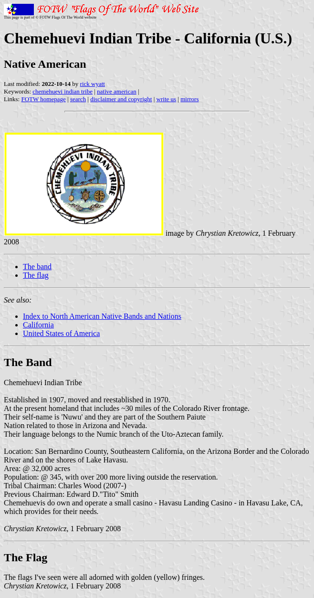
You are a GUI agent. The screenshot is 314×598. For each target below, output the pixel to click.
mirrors (189, 99)
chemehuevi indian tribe (62, 91)
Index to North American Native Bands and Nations (102, 316)
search (78, 99)
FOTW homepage (43, 99)
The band (37, 266)
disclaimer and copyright (121, 99)
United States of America (61, 333)
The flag (36, 275)
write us (167, 99)
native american (116, 91)
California (38, 325)
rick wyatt (92, 83)
